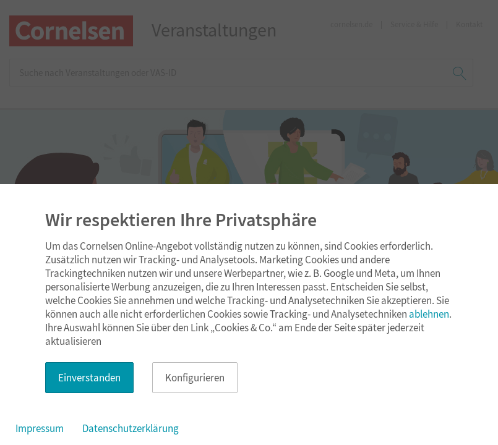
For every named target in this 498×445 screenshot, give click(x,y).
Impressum (39, 428)
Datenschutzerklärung (130, 428)
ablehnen (429, 314)
